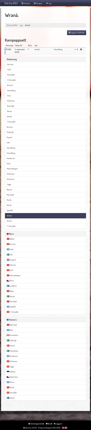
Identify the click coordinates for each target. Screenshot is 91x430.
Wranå (10, 398)
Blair (10, 330)
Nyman (11, 296)
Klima (10, 280)
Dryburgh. (10, 132)
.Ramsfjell (10, 106)
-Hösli (9, 69)
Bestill (49, 424)
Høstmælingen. (12, 168)
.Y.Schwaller (11, 122)
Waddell (11, 307)
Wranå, (37, 49)
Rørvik (10, 387)
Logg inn (58, 424)
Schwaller (12, 392)
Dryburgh (11, 340)
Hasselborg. (11, 153)
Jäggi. (9, 184)
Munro (10, 382)
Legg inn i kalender (77, 32)
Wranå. (9, 221)
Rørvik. (9, 205)
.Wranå (9, 116)
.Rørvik (9, 111)
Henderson (12, 356)
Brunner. (10, 127)
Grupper (38, 3)
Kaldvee (11, 371)
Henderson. (11, 158)
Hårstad (11, 265)
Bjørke (10, 239)
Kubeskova (12, 377)
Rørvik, (9, 200)
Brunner (11, 244)
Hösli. (9, 163)
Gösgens (11, 260)
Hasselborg (12, 351)
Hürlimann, (11, 174)
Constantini (12, 335)
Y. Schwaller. (11, 226)
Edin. (8, 142)
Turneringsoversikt (36, 424)
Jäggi (10, 366)
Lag (48, 3)
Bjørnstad (12, 325)
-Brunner (10, 64)
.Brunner (10, 85)
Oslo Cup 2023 (10, 3)
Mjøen (10, 291)
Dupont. (10, 137)
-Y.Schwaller (11, 80)
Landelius (12, 286)
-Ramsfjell (10, 75)
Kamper (25, 3)
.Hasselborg (11, 90)
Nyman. (9, 189)
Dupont (11, 345)
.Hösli (9, 95)
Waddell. (10, 210)
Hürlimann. (11, 179)
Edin (10, 254)
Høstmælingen (13, 275)
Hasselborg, (58, 49)
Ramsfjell (12, 301)
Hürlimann (12, 361)
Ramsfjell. (10, 195)
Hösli (10, 270)
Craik (10, 249)
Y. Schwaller (12, 312)
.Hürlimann (11, 101)
